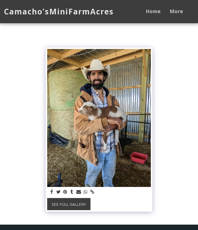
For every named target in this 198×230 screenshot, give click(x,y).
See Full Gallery (69, 204)
